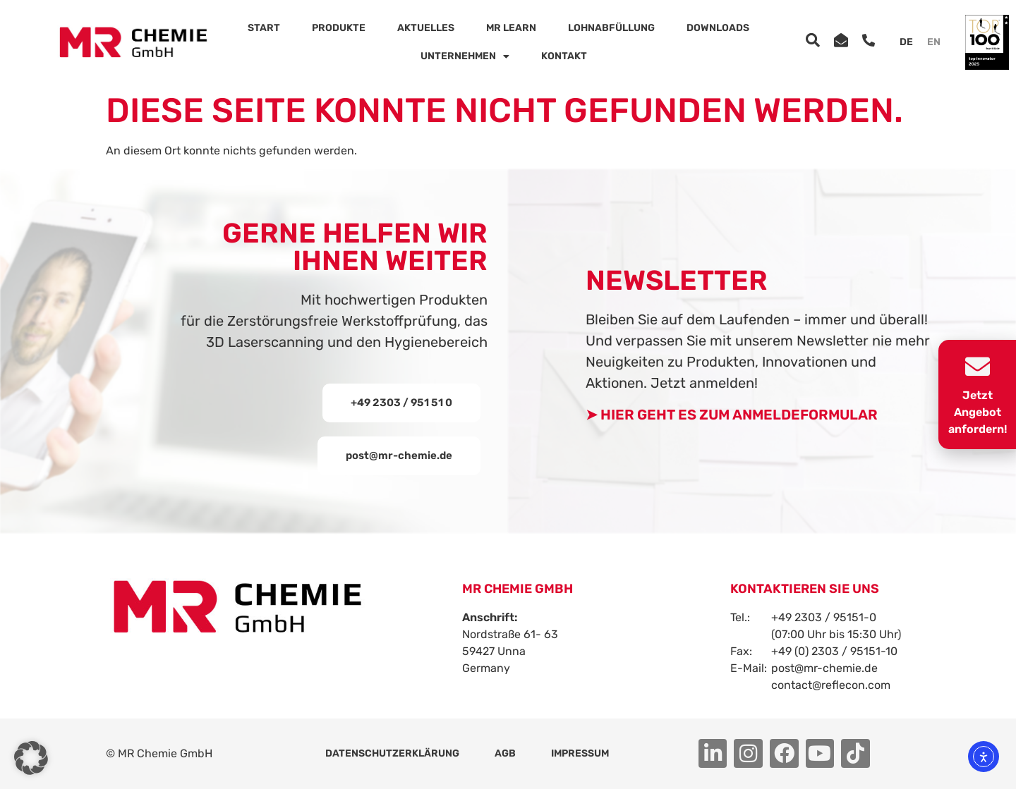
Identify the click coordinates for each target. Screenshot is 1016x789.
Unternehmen (465, 56)
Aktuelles (425, 28)
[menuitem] (906, 42)
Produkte (338, 28)
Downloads (718, 28)
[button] (399, 455)
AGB (505, 753)
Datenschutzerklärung (392, 753)
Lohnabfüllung (611, 28)
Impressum (580, 753)
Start (264, 28)
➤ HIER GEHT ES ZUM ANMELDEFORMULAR (732, 414)
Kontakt (564, 56)
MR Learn (511, 28)
